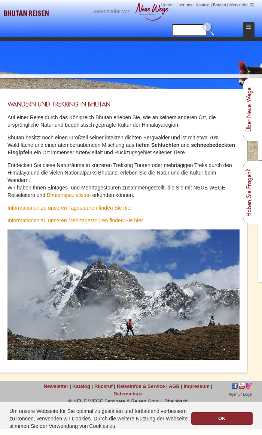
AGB (174, 386)
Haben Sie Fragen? (249, 192)
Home (166, 5)
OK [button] (221, 418)
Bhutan (219, 5)
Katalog (81, 386)
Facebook (235, 386)
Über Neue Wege (249, 109)
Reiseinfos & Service (141, 386)
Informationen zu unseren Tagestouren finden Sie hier (69, 208)
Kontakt (203, 5)
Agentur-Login (240, 394)
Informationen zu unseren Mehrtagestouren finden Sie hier (75, 220)
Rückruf (103, 386)
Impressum (197, 386)
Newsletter (56, 386)
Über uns (184, 5)
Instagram (249, 386)
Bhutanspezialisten (69, 195)
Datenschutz (127, 394)
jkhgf (242, 386)
